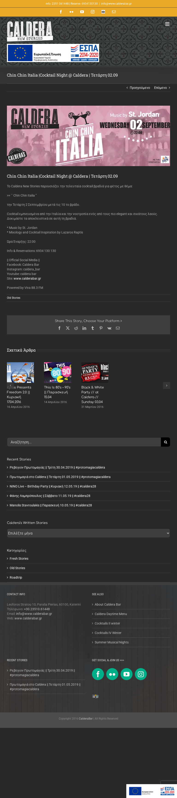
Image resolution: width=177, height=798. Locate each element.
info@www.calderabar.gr (116, 3)
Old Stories (13, 297)
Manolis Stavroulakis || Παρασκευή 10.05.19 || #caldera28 (51, 505)
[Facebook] (98, 674)
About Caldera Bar (108, 604)
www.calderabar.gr (27, 278)
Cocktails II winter (107, 623)
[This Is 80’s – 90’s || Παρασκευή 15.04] (57, 364)
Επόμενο (160, 88)
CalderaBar (86, 718)
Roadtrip (16, 577)
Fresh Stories (19, 558)
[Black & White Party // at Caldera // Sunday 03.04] (94, 364)
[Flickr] (112, 674)
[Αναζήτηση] (165, 442)
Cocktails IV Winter (108, 633)
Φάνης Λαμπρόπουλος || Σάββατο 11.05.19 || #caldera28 (50, 496)
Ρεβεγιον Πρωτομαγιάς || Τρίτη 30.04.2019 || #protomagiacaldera (57, 467)
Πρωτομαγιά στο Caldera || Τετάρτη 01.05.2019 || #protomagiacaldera (60, 477)
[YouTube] (127, 674)
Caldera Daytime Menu (111, 614)
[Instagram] (141, 674)
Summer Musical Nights (112, 642)
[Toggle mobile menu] (167, 23)
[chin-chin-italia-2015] (88, 136)
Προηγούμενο (140, 88)
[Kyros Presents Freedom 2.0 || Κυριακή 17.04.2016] (20, 364)
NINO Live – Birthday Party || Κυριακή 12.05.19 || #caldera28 (53, 486)
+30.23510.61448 (37, 609)
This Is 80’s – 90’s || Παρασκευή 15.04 (57, 392)
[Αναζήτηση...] (84, 442)
